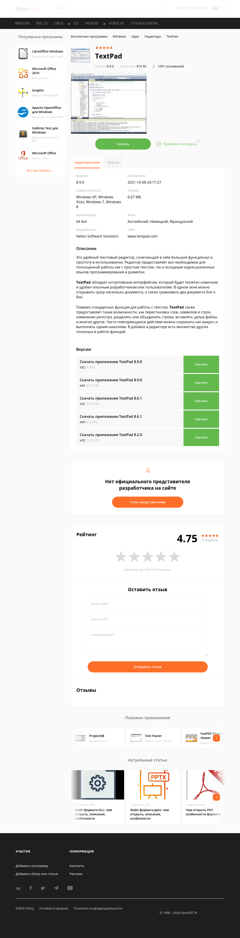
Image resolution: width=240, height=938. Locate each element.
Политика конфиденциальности (98, 908)
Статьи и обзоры (144, 23)
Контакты (77, 866)
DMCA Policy (25, 908)
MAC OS (42, 23)
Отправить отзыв (147, 667)
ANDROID (92, 23)
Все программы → (40, 170)
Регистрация (198, 8)
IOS (75, 23)
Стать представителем (147, 502)
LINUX (59, 23)
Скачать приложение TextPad (111, 361)
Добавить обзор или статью (37, 874)
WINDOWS (22, 23)
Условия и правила (53, 908)
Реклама (76, 874)
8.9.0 (104, 66)
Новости (116, 23)
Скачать (123, 144)
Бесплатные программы (89, 36)
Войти (181, 8)
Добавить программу (32, 866)
